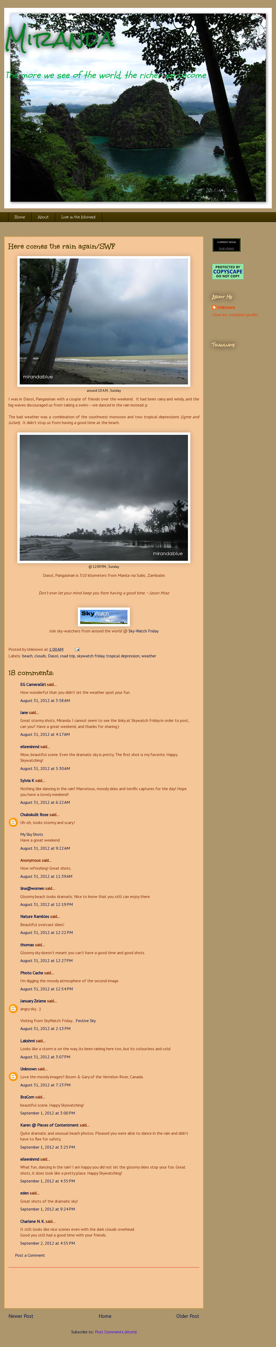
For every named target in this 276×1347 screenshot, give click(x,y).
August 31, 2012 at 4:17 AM (45, 734)
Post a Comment (30, 1255)
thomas (27, 944)
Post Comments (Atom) (116, 1331)
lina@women (32, 888)
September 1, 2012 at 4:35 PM (47, 1181)
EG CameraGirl (33, 684)
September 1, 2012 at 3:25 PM (47, 1147)
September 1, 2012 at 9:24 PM (47, 1209)
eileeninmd (29, 746)
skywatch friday (90, 655)
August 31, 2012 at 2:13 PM (45, 1028)
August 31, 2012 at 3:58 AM (45, 700)
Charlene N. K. (32, 1221)
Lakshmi (27, 1040)
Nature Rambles (34, 916)
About (43, 217)
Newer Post (20, 1316)
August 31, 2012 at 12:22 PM (46, 932)
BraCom (27, 1097)
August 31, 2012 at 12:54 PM (46, 988)
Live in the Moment (79, 217)
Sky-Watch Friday (144, 630)
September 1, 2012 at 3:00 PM (47, 1113)
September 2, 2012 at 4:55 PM (47, 1243)
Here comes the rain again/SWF (61, 246)
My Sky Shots (31, 834)
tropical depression (123, 655)
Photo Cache (31, 972)
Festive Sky (86, 1020)
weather (148, 655)
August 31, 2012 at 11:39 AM (46, 876)
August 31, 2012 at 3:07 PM (45, 1056)
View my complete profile (235, 315)
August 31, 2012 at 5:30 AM (45, 768)
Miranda (59, 39)
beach (27, 655)
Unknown (28, 1068)
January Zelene (33, 1000)
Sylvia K (27, 780)
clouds (40, 655)
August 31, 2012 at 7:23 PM (45, 1084)
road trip (67, 655)
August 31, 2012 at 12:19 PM (46, 904)
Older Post (187, 1316)
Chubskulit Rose (34, 814)
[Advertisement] (104, 1287)
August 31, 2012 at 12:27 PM (46, 960)
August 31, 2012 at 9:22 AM (45, 848)
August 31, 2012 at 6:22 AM (45, 802)
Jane (24, 712)
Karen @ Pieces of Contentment (49, 1125)
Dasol (53, 655)
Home (20, 217)
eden (24, 1193)
